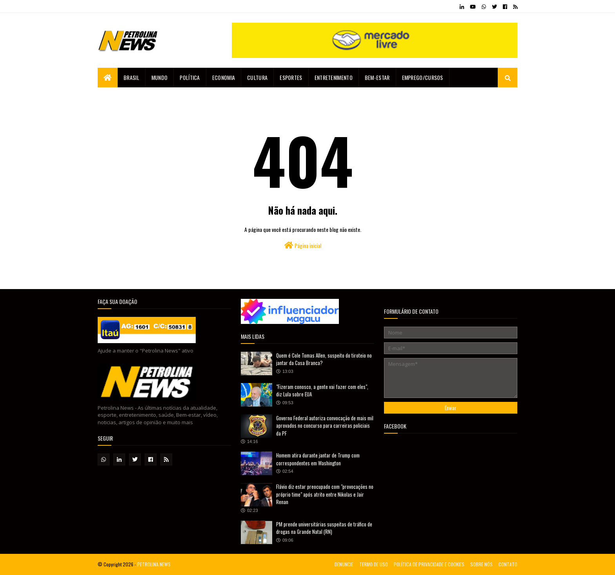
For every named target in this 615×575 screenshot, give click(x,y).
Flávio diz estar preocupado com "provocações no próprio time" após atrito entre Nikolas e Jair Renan (324, 494)
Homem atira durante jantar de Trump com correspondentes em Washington (318, 459)
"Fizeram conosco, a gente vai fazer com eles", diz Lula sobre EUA (322, 390)
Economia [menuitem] (223, 77)
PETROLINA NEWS (154, 564)
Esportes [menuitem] (291, 77)
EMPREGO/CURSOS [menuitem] (422, 77)
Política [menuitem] (190, 77)
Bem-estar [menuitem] (377, 77)
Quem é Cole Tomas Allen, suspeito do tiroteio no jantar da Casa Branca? (324, 359)
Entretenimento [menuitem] (334, 77)
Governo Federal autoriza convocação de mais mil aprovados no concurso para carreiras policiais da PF (324, 425)
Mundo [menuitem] (159, 77)
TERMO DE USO (373, 564)
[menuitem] (108, 77)
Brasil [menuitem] (131, 77)
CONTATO (508, 564)
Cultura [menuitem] (257, 77)
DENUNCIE (344, 564)
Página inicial (302, 245)
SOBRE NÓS (481, 564)
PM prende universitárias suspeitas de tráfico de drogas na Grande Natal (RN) (324, 528)
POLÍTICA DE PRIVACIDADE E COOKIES (429, 564)
